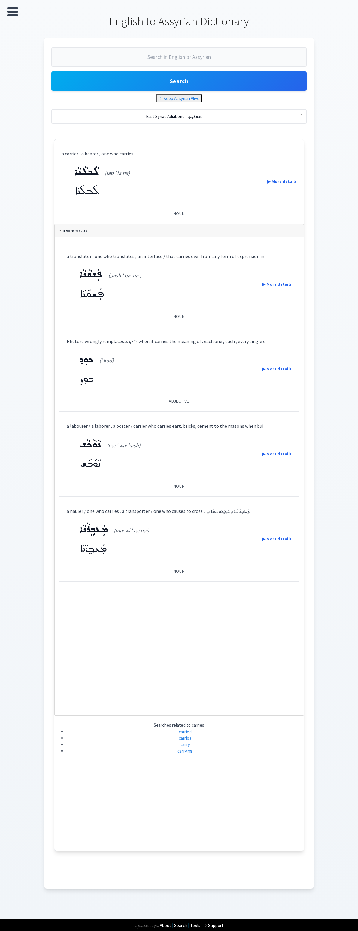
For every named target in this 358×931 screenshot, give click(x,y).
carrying (185, 751)
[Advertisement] (179, 646)
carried (185, 732)
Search (179, 81)
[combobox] (179, 59)
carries (185, 738)
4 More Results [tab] (73, 231)
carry (185, 744)
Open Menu (12, 11)
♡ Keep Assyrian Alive (179, 98)
